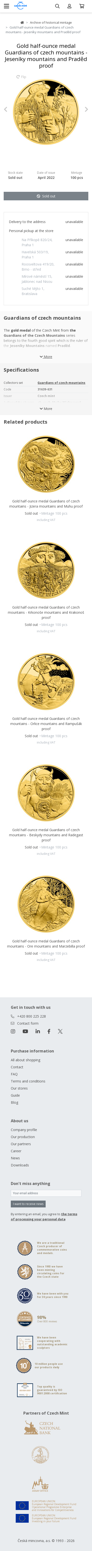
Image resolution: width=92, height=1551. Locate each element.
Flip (21, 79)
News (15, 1158)
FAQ (14, 1074)
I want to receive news (28, 1204)
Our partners (21, 1144)
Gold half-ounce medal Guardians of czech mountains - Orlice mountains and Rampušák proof (46, 723)
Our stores (19, 1088)
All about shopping (25, 1060)
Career (16, 1151)
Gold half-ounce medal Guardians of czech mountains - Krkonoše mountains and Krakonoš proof (46, 612)
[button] (10, 109)
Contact (17, 1067)
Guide (15, 1095)
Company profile (24, 1129)
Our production (23, 1136)
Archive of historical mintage (51, 22)
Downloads (20, 1165)
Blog (14, 1102)
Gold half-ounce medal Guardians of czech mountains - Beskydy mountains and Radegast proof (46, 834)
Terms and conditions (28, 1081)
